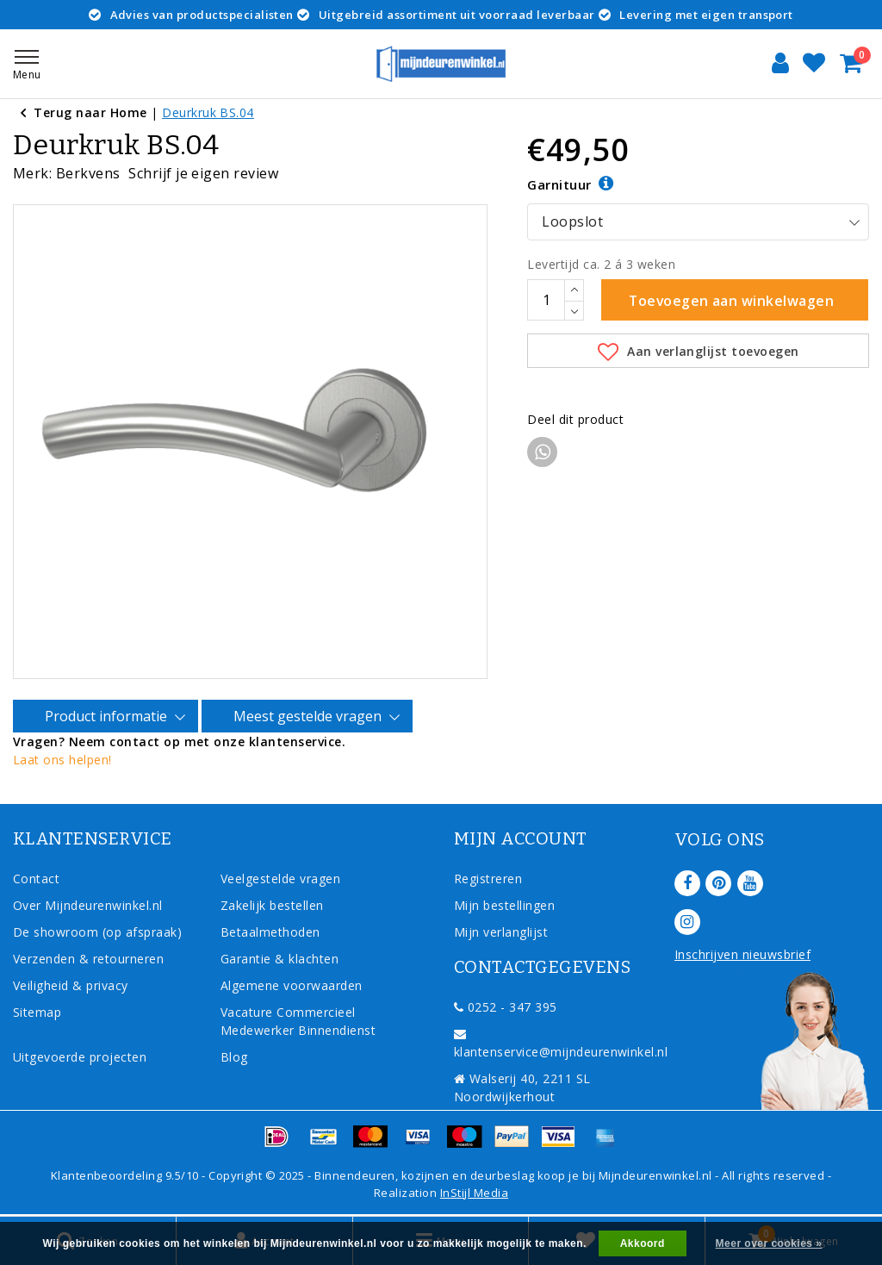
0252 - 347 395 (505, 1006)
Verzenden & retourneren (88, 958)
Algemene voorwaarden (291, 984)
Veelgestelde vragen (280, 877)
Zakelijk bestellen (272, 904)
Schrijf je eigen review (203, 173)
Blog (234, 1056)
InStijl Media (474, 1192)
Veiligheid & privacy (70, 984)
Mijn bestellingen (504, 904)
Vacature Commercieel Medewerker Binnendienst (298, 1020)
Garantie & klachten (279, 958)
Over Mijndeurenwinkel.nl (88, 904)
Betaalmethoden (270, 931)
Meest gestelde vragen (310, 716)
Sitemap (37, 1011)
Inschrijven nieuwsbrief (742, 953)
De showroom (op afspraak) (101, 931)
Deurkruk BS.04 (208, 112)
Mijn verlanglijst (501, 931)
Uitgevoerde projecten (79, 1056)
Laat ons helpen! (62, 759)
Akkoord (642, 1243)
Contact (36, 877)
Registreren (488, 877)
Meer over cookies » (769, 1243)
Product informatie (108, 716)
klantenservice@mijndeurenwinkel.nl (561, 1043)
